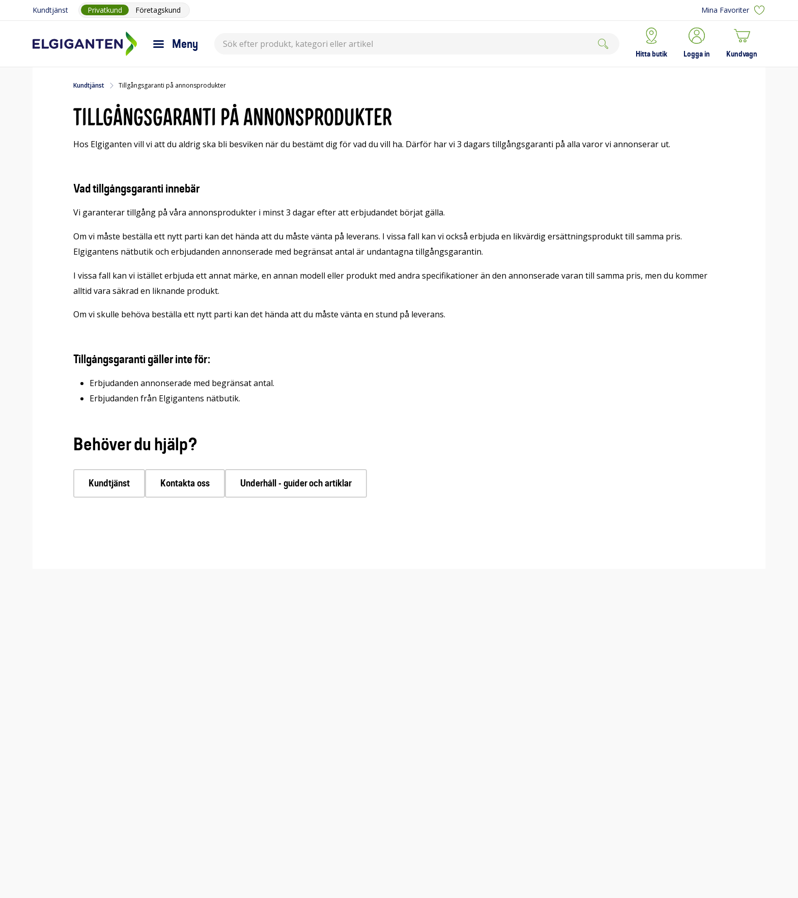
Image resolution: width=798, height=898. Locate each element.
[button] (696, 44)
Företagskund (158, 10)
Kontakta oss (185, 483)
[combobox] (416, 44)
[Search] (603, 44)
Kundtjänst (50, 10)
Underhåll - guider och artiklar (296, 483)
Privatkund (105, 10)
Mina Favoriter (733, 10)
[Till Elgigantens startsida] (85, 44)
